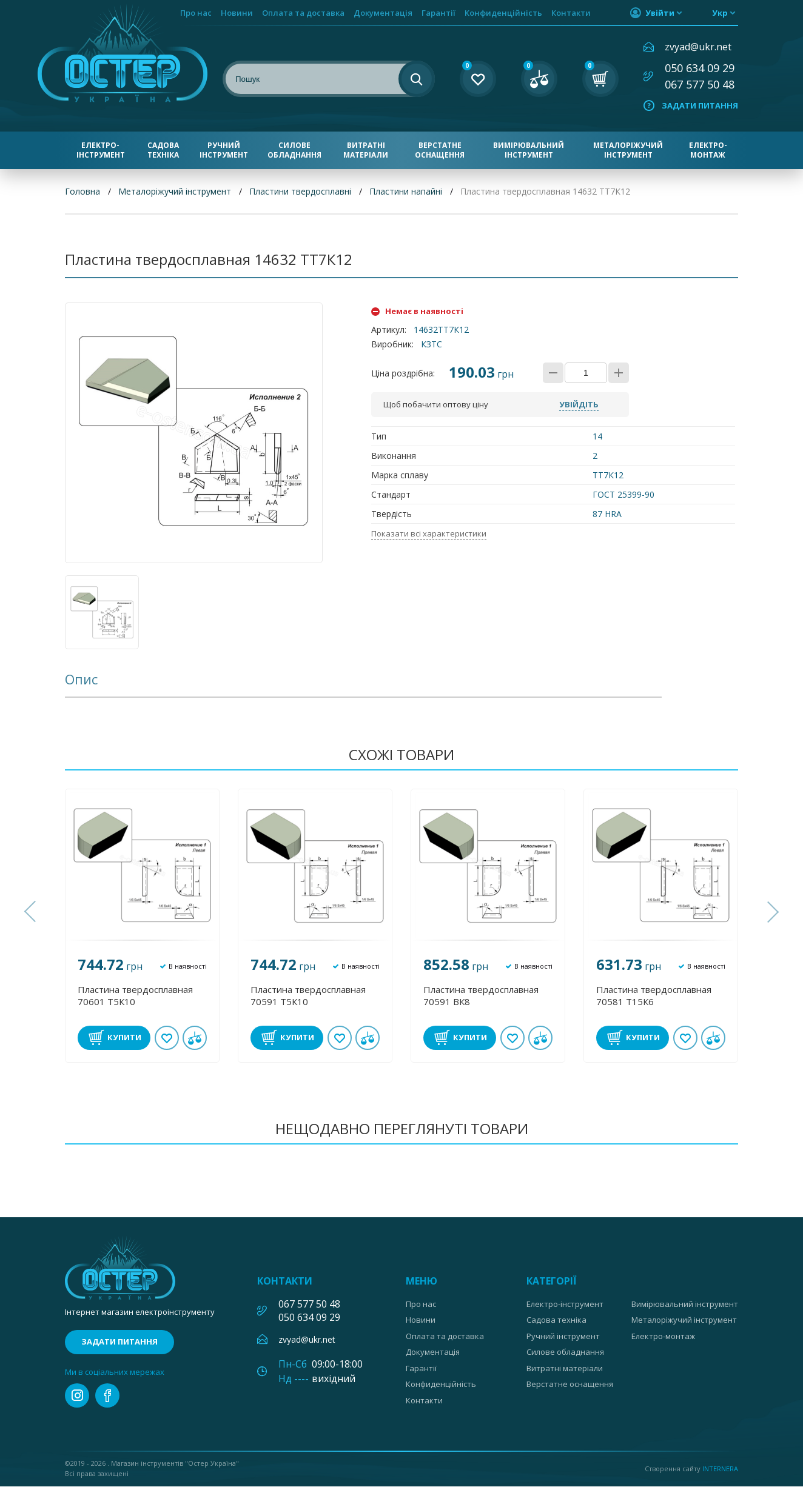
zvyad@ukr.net (698, 46)
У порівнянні (195, 1038)
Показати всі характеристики (428, 534)
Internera (720, 1468)
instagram (77, 1396)
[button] (31, 912)
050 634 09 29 (699, 68)
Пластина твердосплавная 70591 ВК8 (481, 995)
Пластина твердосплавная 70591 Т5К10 (308, 995)
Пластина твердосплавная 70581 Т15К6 (653, 995)
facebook (107, 1396)
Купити (124, 1037)
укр (720, 12)
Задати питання (700, 105)
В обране (167, 1038)
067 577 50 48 (699, 84)
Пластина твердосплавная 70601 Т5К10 (135, 995)
